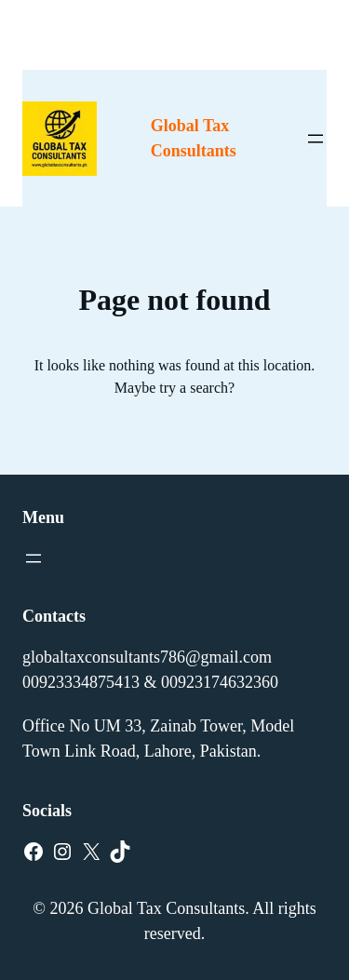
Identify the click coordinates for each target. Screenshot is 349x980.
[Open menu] (315, 139)
